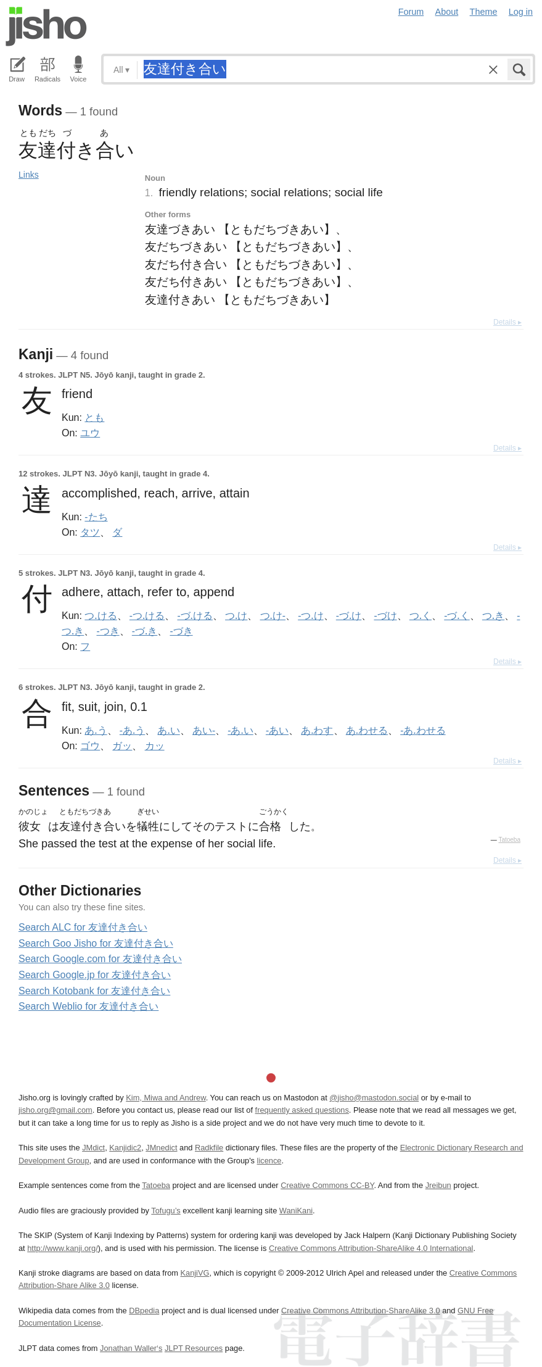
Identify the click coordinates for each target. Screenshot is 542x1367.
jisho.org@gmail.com (55, 1110)
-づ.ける (194, 615)
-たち (95, 516)
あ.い (168, 730)
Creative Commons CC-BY (327, 1185)
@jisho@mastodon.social (374, 1097)
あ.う (95, 730)
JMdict (93, 1147)
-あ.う (132, 730)
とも (94, 417)
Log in (521, 12)
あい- (203, 730)
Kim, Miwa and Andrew (165, 1097)
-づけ (385, 615)
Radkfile (209, 1147)
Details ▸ (507, 322)
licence (269, 1160)
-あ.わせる (422, 730)
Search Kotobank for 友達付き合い (94, 991)
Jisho (46, 26)
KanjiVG (194, 1273)
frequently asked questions (302, 1110)
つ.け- (272, 615)
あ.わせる (367, 730)
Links (28, 175)
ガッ (122, 745)
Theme (484, 12)
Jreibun (438, 1185)
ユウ (90, 432)
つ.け (236, 615)
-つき (107, 631)
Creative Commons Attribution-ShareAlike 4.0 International (371, 1248)
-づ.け (348, 615)
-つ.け (310, 615)
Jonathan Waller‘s (131, 1348)
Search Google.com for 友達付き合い (100, 959)
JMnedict (161, 1147)
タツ (90, 532)
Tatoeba (509, 839)
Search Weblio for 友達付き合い (88, 1006)
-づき (181, 631)
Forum (411, 12)
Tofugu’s (165, 1210)
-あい (277, 730)
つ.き (493, 615)
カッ (155, 745)
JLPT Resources (194, 1348)
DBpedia (144, 1310)
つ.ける (100, 615)
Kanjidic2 (125, 1147)
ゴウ (90, 745)
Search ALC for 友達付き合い (82, 927)
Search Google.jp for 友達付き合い (94, 975)
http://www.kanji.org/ (62, 1248)
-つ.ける (147, 615)
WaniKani (296, 1210)
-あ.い (240, 730)
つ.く (420, 615)
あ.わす (317, 730)
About (447, 12)
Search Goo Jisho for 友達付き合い (95, 943)
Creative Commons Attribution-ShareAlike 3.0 (360, 1310)
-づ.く (456, 615)
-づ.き (144, 631)
